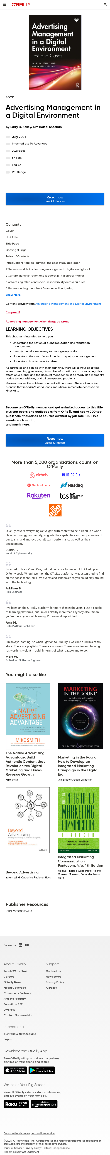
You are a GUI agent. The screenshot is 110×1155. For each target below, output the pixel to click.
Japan (8, 1039)
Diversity (9, 1010)
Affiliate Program (15, 999)
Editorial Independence (56, 1148)
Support (52, 964)
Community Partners (17, 993)
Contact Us (53, 971)
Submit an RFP (13, 1004)
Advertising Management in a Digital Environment (68, 303)
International (14, 1027)
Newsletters (53, 976)
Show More (13, 294)
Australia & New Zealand (20, 1034)
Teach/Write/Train (16, 971)
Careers (9, 976)
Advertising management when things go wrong (37, 321)
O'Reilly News (12, 982)
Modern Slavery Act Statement (21, 1152)
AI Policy (51, 987)
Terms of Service (13, 1148)
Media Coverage (15, 987)
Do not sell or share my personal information (29, 1133)
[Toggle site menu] (4, 4)
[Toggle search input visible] (105, 4)
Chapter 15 (13, 312)
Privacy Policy (55, 982)
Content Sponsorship (17, 1015)
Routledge (19, 172)
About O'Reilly (15, 964)
